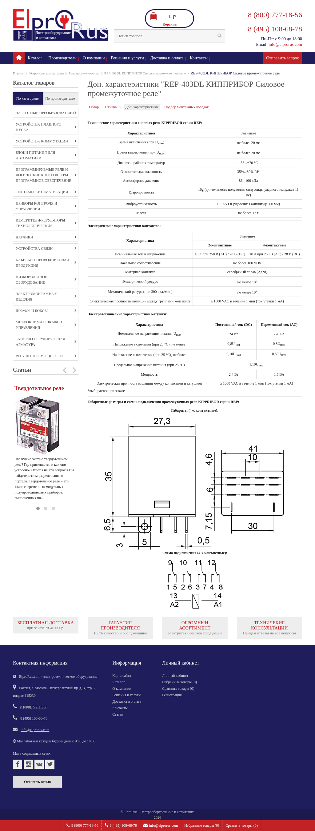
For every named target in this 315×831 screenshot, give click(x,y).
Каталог (35, 58)
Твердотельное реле (39, 388)
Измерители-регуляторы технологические (46, 223)
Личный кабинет (175, 675)
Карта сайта (121, 675)
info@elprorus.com (160, 825)
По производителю (60, 98)
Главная (18, 73)
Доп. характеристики (141, 107)
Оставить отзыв (37, 781)
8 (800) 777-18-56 (82, 825)
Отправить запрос (282, 58)
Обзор (94, 107)
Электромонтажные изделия (46, 297)
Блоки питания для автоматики (46, 155)
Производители (62, 58)
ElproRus (130, 812)
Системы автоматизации (46, 192)
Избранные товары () (201, 825)
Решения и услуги (127, 58)
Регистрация (172, 695)
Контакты (199, 58)
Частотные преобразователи (46, 113)
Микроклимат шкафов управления (46, 325)
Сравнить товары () (241, 825)
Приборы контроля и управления (46, 206)
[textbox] (169, 35)
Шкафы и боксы (46, 311)
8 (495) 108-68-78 (121, 825)
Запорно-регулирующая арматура (46, 342)
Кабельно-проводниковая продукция (46, 263)
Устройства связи (46, 248)
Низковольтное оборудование (46, 280)
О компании (94, 58)
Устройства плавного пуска (46, 127)
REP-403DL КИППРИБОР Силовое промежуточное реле (145, 73)
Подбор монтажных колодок (186, 107)
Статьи (117, 714)
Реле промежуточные (84, 73)
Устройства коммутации (46, 73)
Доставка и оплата (167, 58)
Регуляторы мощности (46, 356)
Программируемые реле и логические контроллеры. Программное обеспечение (46, 175)
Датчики (46, 237)
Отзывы (111, 107)
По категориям (27, 98)
